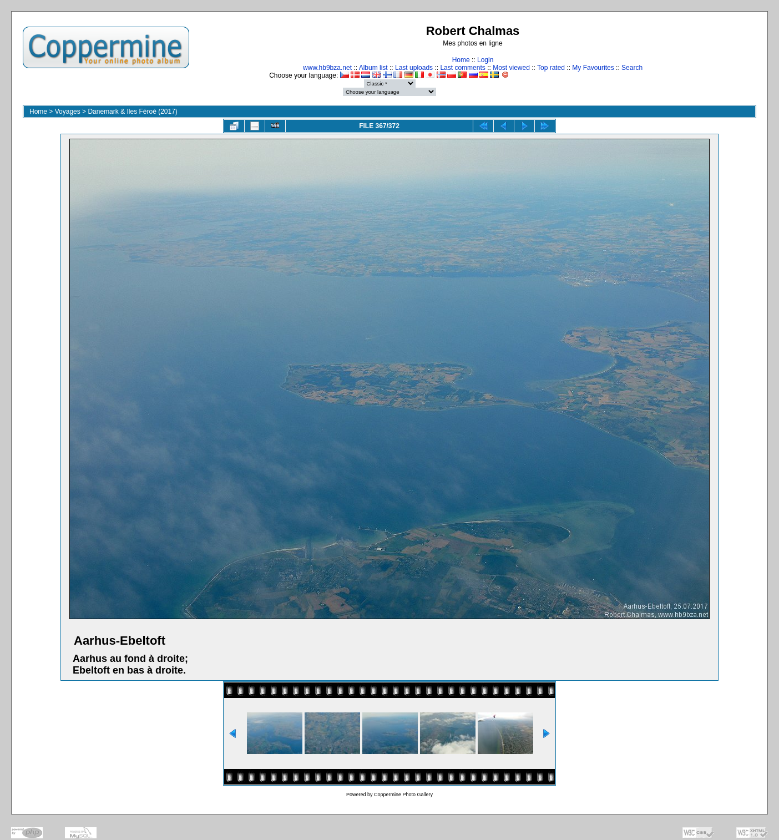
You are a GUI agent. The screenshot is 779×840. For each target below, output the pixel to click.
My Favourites (593, 68)
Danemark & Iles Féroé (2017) (132, 111)
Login (485, 60)
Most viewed (511, 68)
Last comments (462, 68)
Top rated (551, 68)
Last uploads (414, 68)
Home (461, 60)
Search (632, 68)
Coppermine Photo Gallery (403, 794)
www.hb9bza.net (327, 68)
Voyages (67, 111)
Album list (373, 68)
